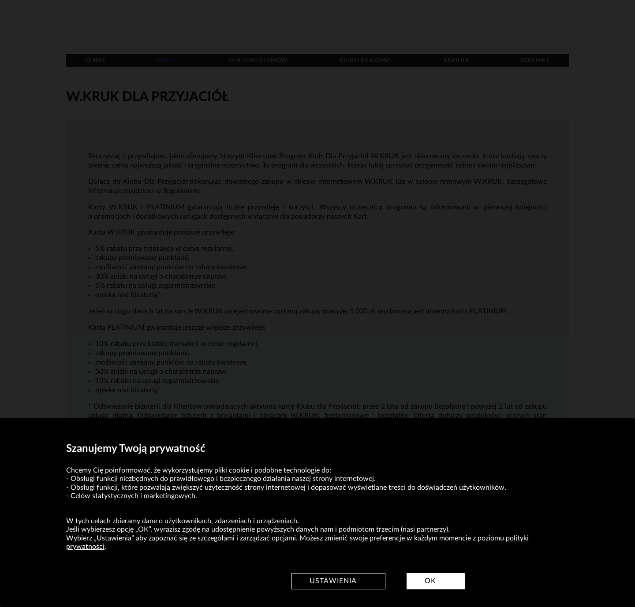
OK (430, 581)
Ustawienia (333, 581)
